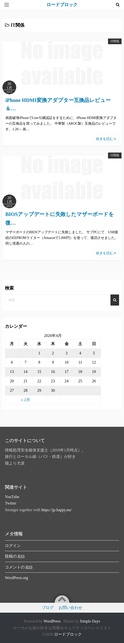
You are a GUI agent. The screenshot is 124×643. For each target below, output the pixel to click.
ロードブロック (68, 634)
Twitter (10, 503)
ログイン (13, 546)
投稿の (15, 556)
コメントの (18, 567)
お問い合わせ (70, 607)
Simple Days (90, 621)
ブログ (48, 607)
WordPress (52, 621)
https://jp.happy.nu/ (56, 510)
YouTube (12, 497)
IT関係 (114, 41)
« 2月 (25, 400)
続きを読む (106, 139)
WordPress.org (16, 578)
